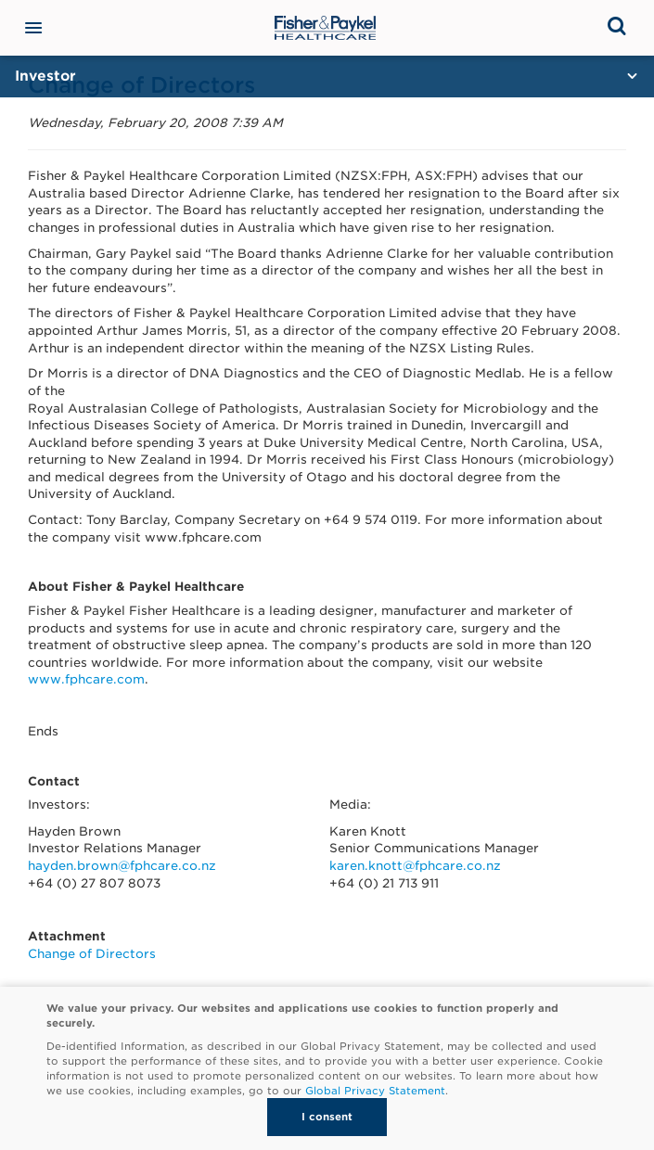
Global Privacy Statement (375, 1090)
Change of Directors (92, 954)
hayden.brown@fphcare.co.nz (122, 866)
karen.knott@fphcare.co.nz (415, 866)
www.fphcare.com (86, 679)
